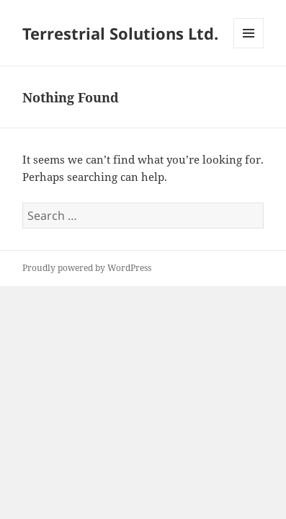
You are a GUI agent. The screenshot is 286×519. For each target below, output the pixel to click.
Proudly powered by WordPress (86, 268)
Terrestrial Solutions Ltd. (120, 33)
